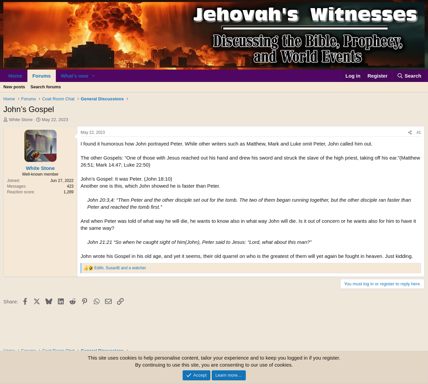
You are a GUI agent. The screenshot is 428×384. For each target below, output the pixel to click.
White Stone (21, 119)
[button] (93, 76)
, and (120, 268)
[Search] (409, 76)
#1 (419, 132)
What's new (74, 76)
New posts (14, 86)
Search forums (45, 86)
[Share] (410, 132)
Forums (41, 76)
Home (15, 76)
